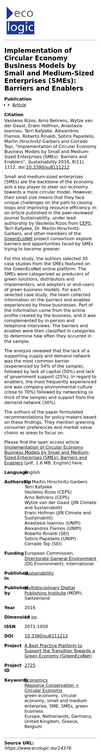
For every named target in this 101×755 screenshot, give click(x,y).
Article (19, 105)
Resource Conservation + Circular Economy (52, 688)
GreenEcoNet (18, 238)
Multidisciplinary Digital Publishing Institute (50, 590)
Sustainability (39, 573)
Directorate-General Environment (60, 558)
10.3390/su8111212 (47, 167)
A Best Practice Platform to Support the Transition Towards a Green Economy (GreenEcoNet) (60, 651)
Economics (36, 680)
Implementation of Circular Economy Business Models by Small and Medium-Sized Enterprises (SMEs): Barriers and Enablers (46, 455)
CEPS (84, 223)
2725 (30, 665)
